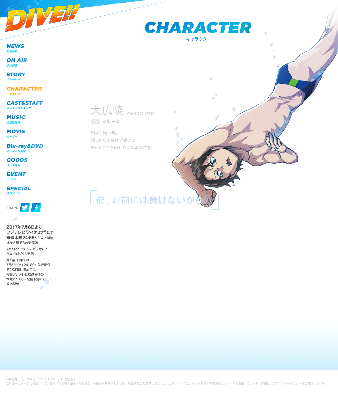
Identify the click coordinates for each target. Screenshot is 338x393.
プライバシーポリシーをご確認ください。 (300, 383)
